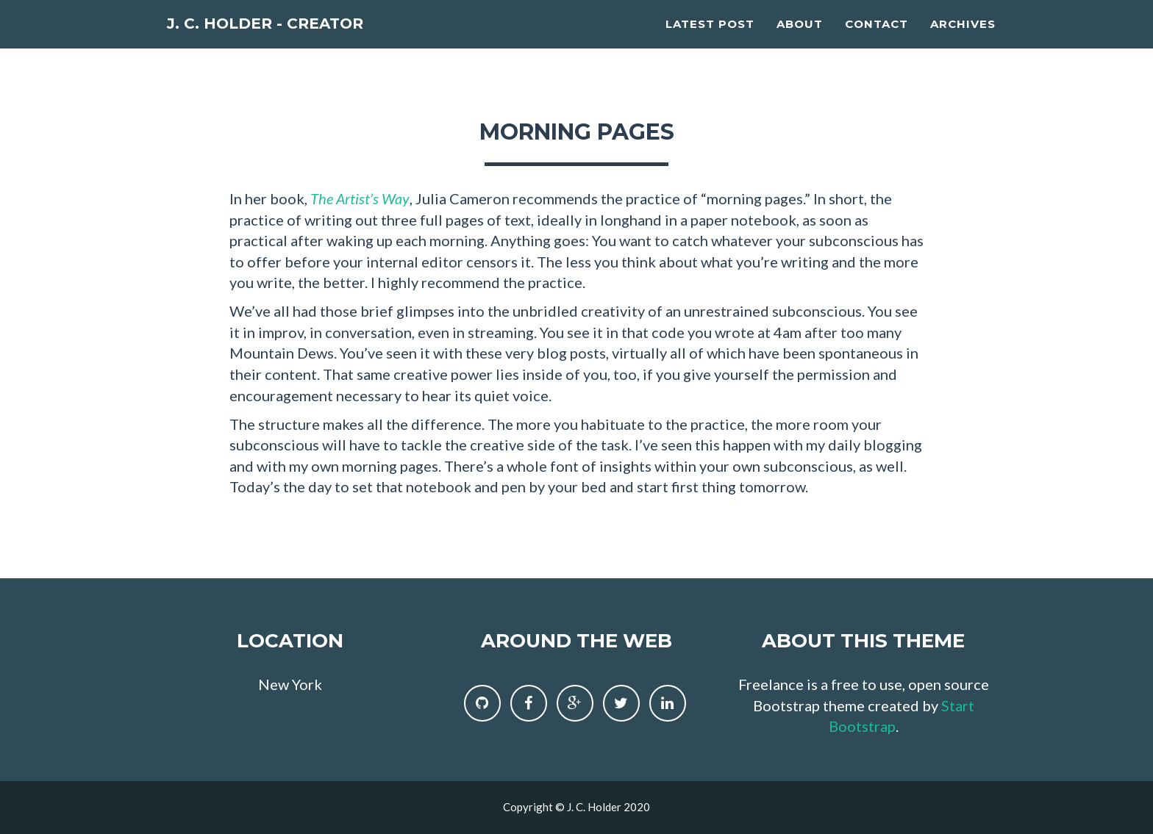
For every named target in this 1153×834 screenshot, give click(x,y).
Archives (963, 41)
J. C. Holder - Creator (296, 43)
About (800, 41)
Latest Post (709, 41)
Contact (876, 41)
